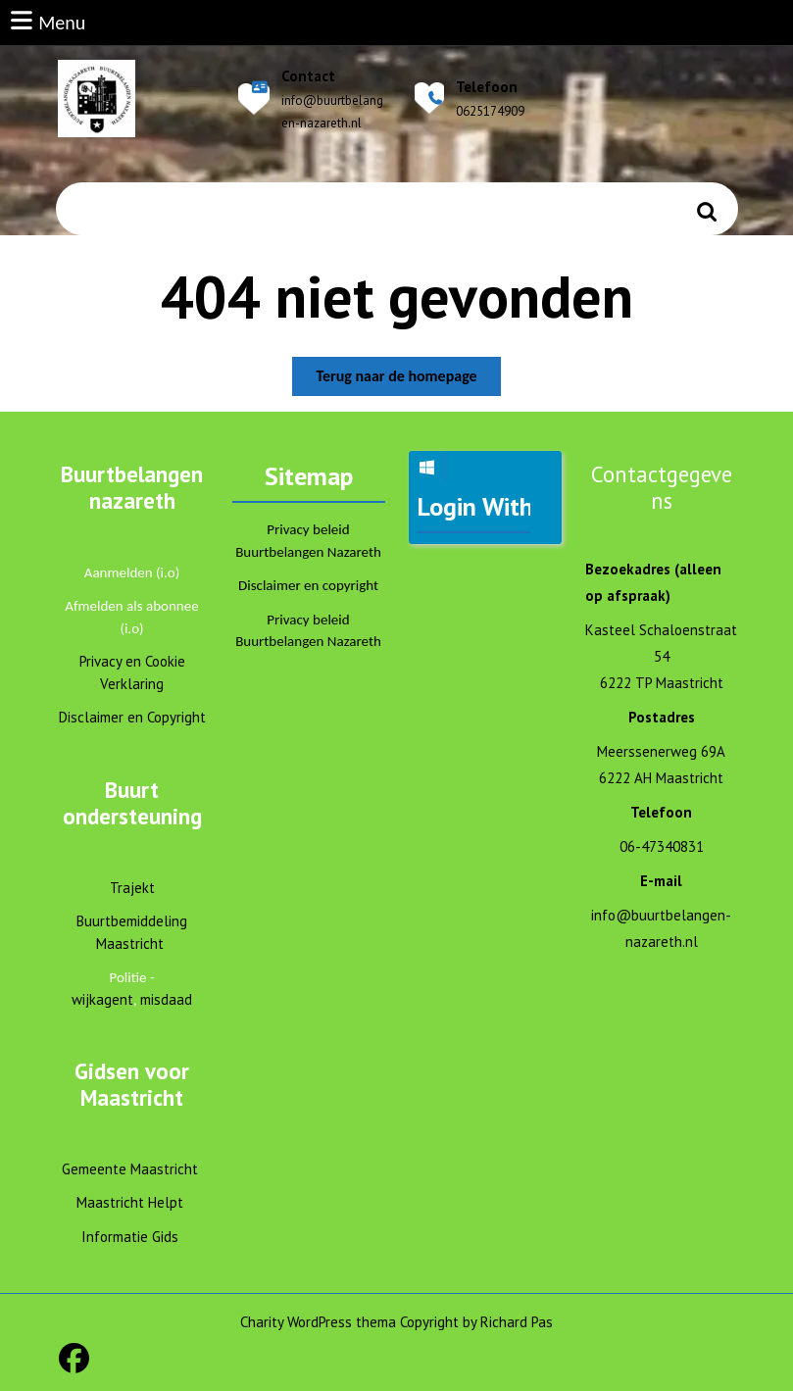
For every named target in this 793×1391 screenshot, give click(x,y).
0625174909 (490, 111)
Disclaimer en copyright (308, 585)
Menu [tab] (46, 21)
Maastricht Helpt (129, 1202)
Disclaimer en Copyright (132, 717)
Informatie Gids (129, 1236)
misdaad (166, 999)
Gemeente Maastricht (130, 1169)
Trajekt (132, 887)
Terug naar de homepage (408, 380)
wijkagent (102, 999)
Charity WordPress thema (318, 1322)
